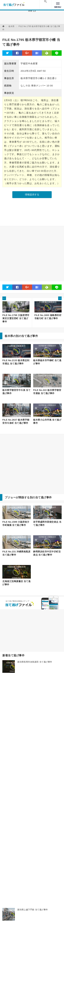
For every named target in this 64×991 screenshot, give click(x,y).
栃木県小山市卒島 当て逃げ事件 (47, 421)
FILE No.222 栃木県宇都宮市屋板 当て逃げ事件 (47, 392)
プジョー (10, 497)
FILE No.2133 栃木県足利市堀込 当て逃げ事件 (15, 362)
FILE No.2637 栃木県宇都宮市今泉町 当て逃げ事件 (15, 421)
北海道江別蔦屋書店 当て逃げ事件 (16, 583)
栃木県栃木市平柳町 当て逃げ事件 (47, 362)
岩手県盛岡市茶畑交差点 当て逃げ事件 (47, 523)
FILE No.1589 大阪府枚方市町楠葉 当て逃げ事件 (15, 523)
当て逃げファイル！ (13, 5)
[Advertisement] (32, 253)
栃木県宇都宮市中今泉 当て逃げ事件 (16, 392)
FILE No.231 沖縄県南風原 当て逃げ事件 (16, 553)
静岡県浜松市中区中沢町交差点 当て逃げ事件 (47, 553)
